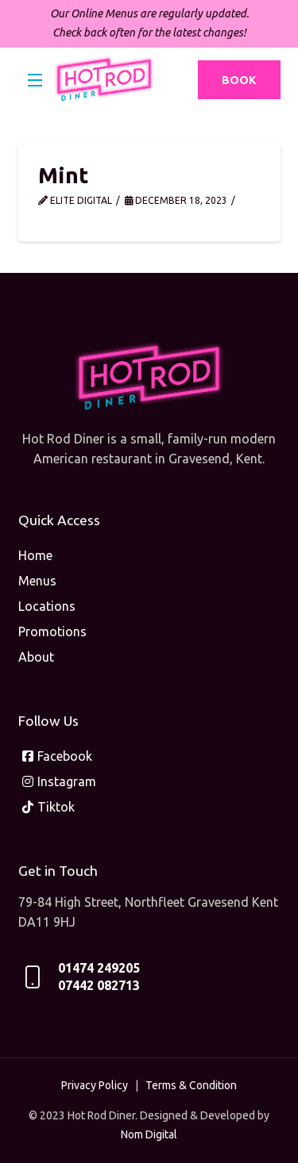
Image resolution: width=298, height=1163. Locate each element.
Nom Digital (149, 1134)
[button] (35, 80)
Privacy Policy (94, 1085)
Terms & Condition (191, 1085)
